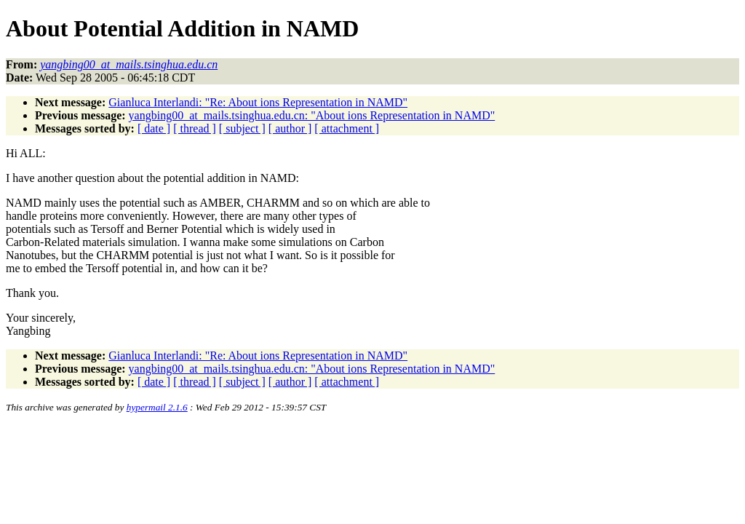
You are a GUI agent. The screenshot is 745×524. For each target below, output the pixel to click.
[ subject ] (242, 128)
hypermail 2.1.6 (157, 407)
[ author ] (290, 128)
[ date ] (154, 128)
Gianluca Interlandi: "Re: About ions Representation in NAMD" (257, 102)
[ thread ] (194, 128)
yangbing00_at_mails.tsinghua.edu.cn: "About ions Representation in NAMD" (312, 115)
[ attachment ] (346, 128)
